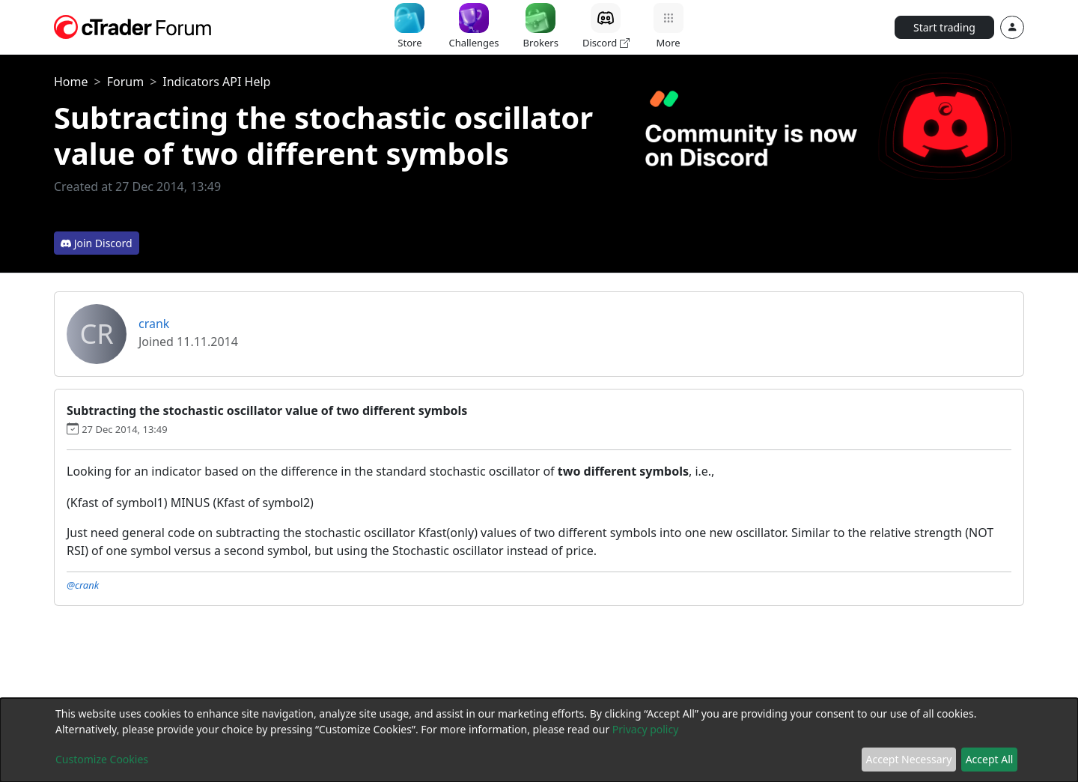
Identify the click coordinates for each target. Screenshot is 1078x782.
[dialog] (539, 740)
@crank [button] (83, 585)
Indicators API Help (216, 81)
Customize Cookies (101, 759)
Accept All (990, 759)
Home (71, 81)
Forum (125, 81)
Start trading (944, 27)
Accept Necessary (909, 759)
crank (153, 323)
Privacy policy (645, 729)
